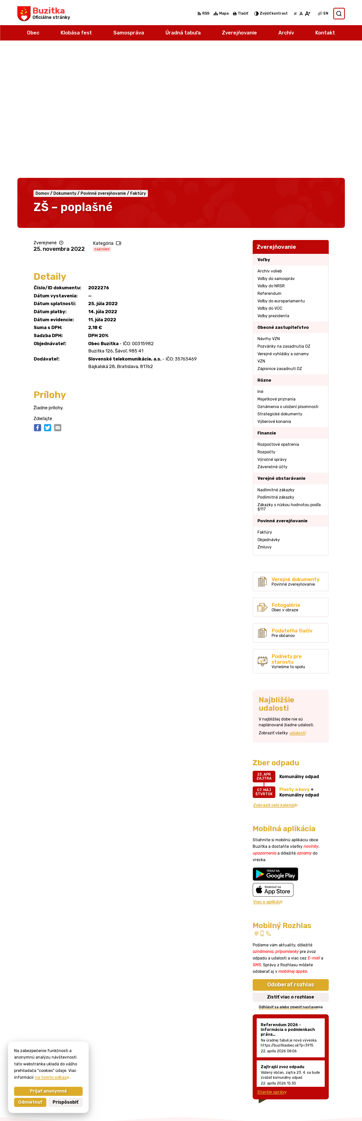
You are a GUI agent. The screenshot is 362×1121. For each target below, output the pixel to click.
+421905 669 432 (314, 1074)
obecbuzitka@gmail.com (320, 1079)
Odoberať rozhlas (290, 854)
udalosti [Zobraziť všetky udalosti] (297, 603)
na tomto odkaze (36, 1077)
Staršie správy (272, 961)
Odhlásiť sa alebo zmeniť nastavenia (291, 877)
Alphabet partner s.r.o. (188, 1107)
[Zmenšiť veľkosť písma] (295, 13)
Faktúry (102, 119)
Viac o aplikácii (267, 772)
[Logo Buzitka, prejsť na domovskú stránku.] (43, 13)
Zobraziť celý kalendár (275, 675)
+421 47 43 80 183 (314, 1068)
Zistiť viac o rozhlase (290, 867)
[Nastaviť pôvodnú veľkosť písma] (301, 13)
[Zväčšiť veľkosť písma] (307, 13)
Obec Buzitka (261, 1107)
